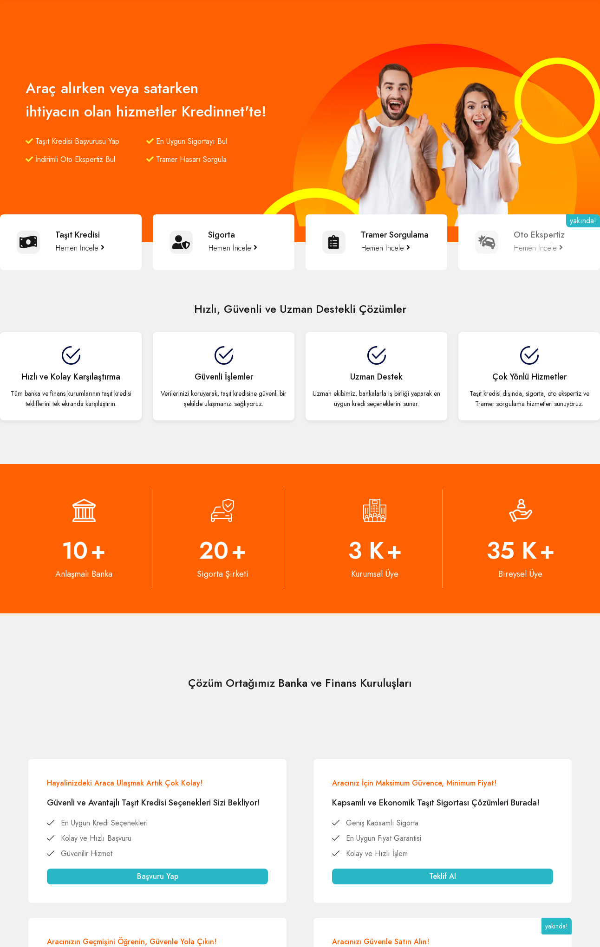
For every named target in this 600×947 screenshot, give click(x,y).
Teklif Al (442, 876)
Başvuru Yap (157, 876)
